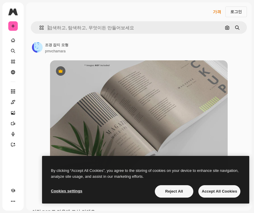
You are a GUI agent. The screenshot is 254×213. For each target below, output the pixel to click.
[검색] (13, 51)
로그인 (236, 11)
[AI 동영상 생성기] (13, 123)
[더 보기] (13, 201)
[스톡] (13, 61)
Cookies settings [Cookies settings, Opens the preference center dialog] (66, 191)
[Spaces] (13, 102)
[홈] (13, 40)
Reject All (174, 191)
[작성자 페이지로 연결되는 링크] (37, 47)
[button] (39, 27)
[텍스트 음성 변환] (13, 134)
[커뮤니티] (13, 72)
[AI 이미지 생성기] (13, 112)
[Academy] (13, 190)
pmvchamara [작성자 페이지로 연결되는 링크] (55, 51)
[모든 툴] (13, 91)
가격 (217, 11)
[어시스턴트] (13, 144)
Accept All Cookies (219, 191)
